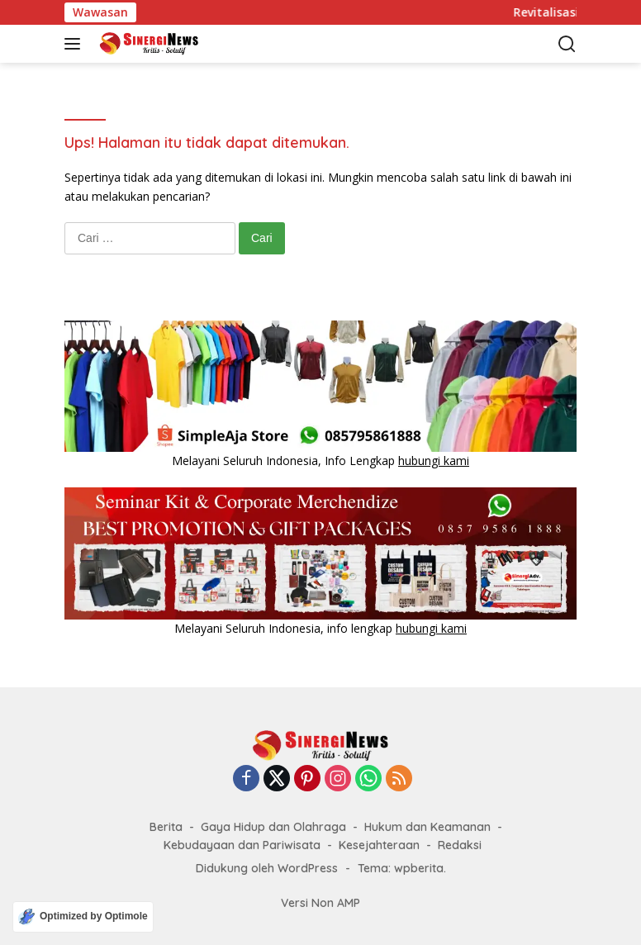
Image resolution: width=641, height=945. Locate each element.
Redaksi (460, 845)
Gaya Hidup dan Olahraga (273, 826)
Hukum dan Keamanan (427, 826)
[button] (75, 44)
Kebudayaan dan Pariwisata (242, 845)
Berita (166, 826)
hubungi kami (433, 460)
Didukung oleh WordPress (267, 868)
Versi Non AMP (320, 902)
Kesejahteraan (379, 845)
